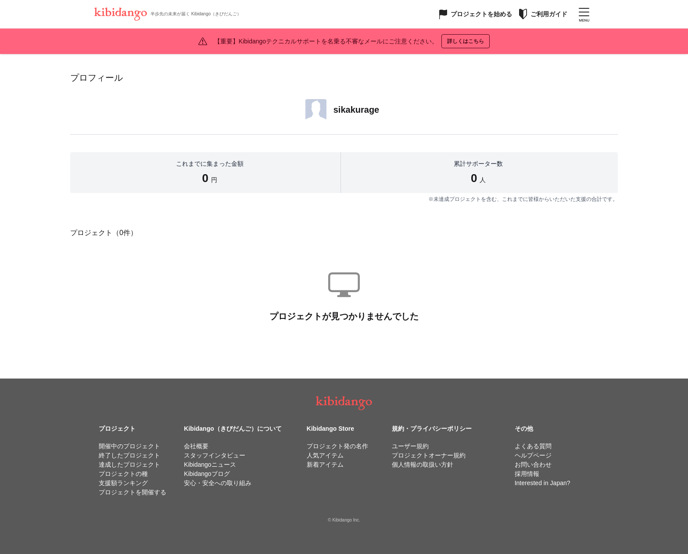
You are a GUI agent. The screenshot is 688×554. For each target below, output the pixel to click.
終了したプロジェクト (129, 455)
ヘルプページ (533, 455)
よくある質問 (533, 446)
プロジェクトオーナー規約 (429, 455)
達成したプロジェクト (129, 464)
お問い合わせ (533, 464)
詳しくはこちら (465, 41)
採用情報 (527, 473)
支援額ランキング (123, 482)
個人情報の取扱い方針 (422, 464)
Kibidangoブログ (206, 473)
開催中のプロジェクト (129, 446)
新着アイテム (325, 464)
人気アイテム (325, 455)
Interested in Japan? (542, 482)
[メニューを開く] (584, 14)
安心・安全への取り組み (217, 482)
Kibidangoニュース (210, 464)
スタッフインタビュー (214, 455)
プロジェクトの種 (123, 473)
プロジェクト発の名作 (337, 446)
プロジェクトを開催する (132, 492)
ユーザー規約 (410, 446)
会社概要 (196, 446)
